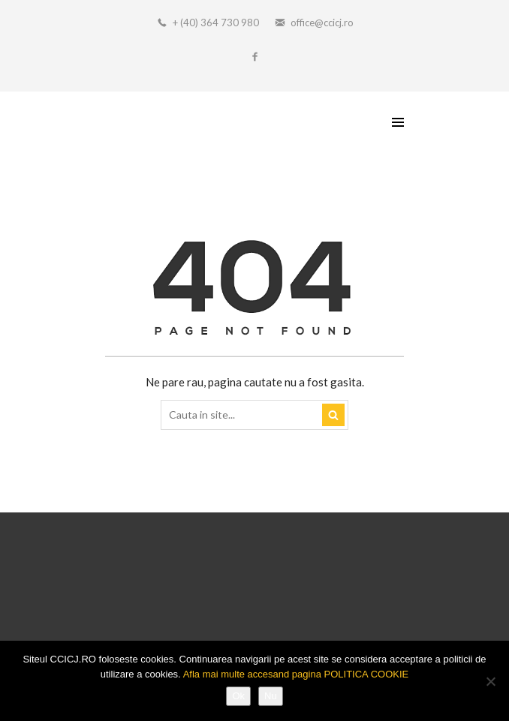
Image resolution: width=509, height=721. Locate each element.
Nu (270, 695)
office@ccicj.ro (322, 23)
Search (333, 415)
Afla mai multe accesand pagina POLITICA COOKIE (296, 674)
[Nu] (490, 681)
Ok (238, 695)
